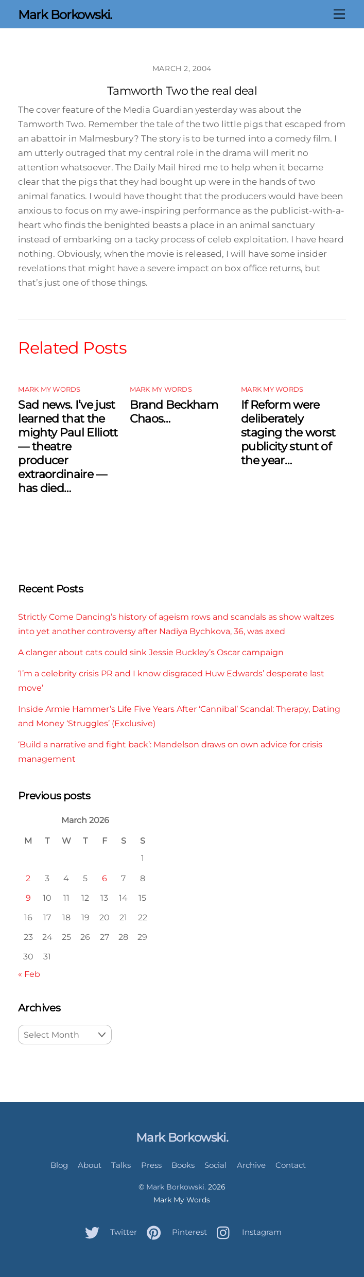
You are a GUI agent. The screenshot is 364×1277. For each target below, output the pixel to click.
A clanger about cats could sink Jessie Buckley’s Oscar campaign (151, 652)
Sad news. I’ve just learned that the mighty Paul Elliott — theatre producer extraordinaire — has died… (67, 446)
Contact (290, 1165)
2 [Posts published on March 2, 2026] (28, 878)
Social (215, 1165)
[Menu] (339, 14)
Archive (251, 1165)
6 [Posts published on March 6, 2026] (104, 878)
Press (151, 1165)
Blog (59, 1165)
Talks (121, 1165)
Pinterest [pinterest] (174, 1232)
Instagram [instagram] (247, 1232)
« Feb (29, 974)
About (89, 1165)
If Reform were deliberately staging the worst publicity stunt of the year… (288, 432)
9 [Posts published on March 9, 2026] (28, 898)
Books (183, 1165)
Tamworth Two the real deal (182, 91)
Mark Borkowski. (176, 1187)
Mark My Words (49, 389)
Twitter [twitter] (108, 1232)
